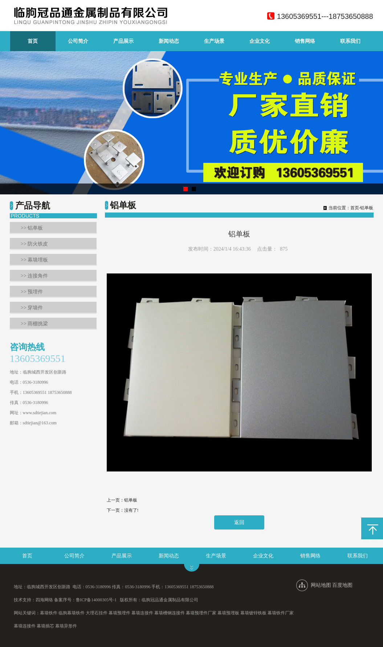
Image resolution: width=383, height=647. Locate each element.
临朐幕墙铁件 (71, 612)
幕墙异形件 (66, 626)
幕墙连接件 (142, 612)
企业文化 (259, 41)
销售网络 (305, 41)
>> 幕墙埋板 (34, 260)
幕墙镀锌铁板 (253, 612)
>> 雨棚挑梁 (34, 323)
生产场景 (214, 41)
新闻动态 (169, 41)
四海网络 (44, 599)
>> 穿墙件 (32, 307)
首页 (33, 41)
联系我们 (350, 41)
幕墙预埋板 (228, 612)
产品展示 (123, 41)
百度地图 (342, 585)
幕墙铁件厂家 (281, 612)
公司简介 (78, 41)
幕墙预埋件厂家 (201, 612)
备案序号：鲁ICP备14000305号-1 (85, 599)
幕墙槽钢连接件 (169, 612)
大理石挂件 (96, 612)
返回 (239, 522)
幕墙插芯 (45, 626)
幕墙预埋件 (119, 612)
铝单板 (130, 500)
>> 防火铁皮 (34, 244)
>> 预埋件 (32, 291)
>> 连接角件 (34, 276)
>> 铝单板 (32, 228)
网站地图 (321, 585)
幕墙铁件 (48, 612)
